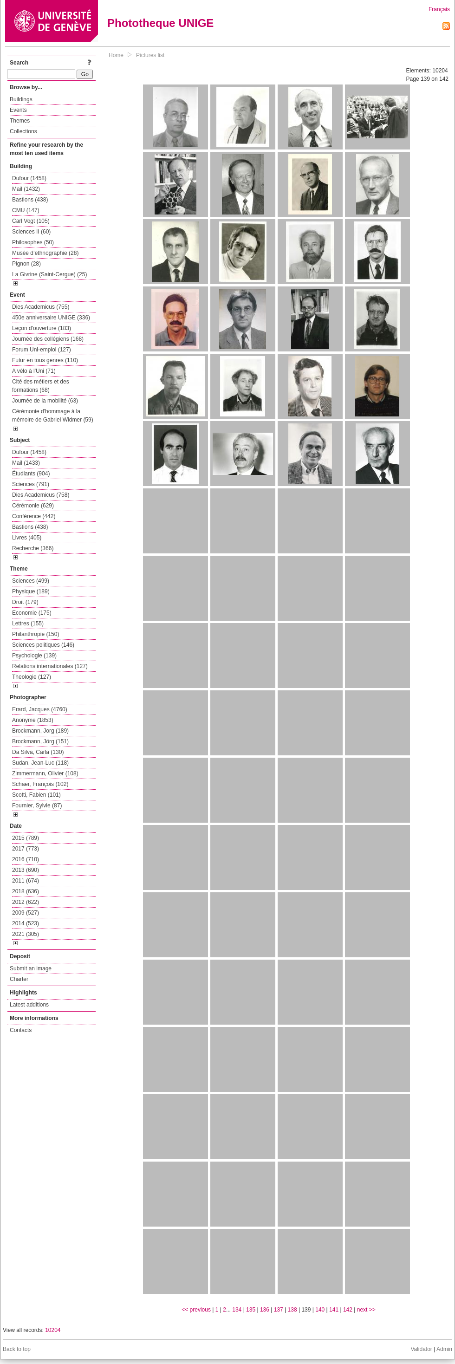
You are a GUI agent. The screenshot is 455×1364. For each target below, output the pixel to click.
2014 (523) (25, 923)
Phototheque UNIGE (160, 23)
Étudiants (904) (31, 473)
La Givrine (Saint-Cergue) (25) (49, 274)
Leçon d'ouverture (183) (41, 328)
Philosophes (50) (33, 242)
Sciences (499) (30, 581)
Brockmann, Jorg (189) (40, 730)
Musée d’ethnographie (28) (45, 253)
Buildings (21, 99)
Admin (444, 1349)
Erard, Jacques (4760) (39, 709)
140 (320, 1309)
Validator (421, 1349)
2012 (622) (25, 902)
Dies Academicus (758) (40, 495)
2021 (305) (25, 934)
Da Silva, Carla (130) (38, 752)
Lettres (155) (28, 623)
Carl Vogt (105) (31, 221)
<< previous (196, 1309)
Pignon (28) (26, 263)
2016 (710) (25, 859)
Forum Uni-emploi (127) (41, 349)
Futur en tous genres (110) (45, 360)
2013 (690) (25, 870)
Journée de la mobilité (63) (45, 400)
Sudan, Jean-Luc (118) (40, 763)
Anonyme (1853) (32, 720)
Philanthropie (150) (35, 634)
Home (116, 55)
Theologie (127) (31, 677)
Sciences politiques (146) (43, 645)
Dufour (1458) (29, 178)
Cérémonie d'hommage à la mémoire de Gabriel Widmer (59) (52, 415)
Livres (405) (26, 537)
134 (236, 1309)
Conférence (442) (33, 516)
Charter (19, 979)
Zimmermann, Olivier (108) (45, 773)
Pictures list (150, 55)
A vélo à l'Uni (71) (34, 371)
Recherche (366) (32, 548)
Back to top (17, 1349)
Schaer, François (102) (40, 784)
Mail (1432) (26, 189)
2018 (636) (25, 891)
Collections (23, 131)
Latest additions (29, 1004)
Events (18, 110)
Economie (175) (32, 613)
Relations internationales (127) (50, 666)
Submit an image (31, 968)
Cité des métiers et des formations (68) (40, 385)
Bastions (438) (30, 199)
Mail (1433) (26, 463)
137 (278, 1309)
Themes (20, 120)
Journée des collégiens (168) (48, 339)
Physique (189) (31, 591)
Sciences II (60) (31, 231)
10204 (52, 1330)
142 (347, 1309)
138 (292, 1309)
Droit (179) (25, 602)
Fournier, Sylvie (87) (37, 805)
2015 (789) (25, 838)
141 (333, 1309)
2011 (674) (25, 880)
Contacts (21, 1030)
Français (439, 9)
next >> (366, 1309)
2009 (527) (25, 912)
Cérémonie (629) (33, 505)
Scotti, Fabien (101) (36, 795)
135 (250, 1309)
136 (264, 1309)
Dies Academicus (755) (40, 307)
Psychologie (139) (34, 655)
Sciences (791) (30, 484)
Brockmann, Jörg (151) (40, 741)
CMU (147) (25, 210)
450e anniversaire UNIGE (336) (51, 317)
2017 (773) (25, 848)
